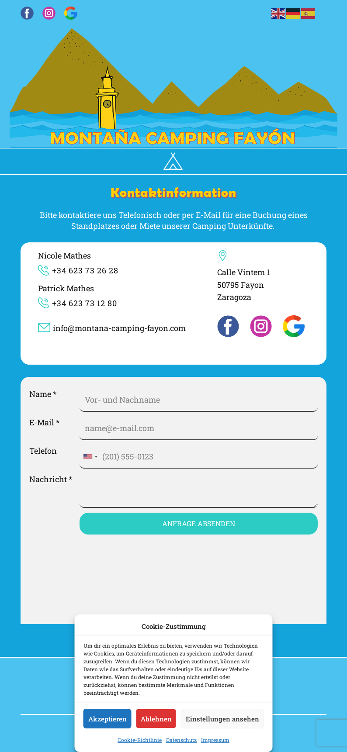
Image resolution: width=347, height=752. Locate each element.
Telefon (43, 450)
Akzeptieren (107, 718)
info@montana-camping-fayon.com (112, 329)
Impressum (215, 739)
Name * (42, 394)
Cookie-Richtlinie (140, 739)
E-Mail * (44, 422)
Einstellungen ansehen (222, 718)
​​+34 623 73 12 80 (77, 304)
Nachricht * (50, 479)
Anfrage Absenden (198, 523)
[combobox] (90, 456)
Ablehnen (156, 718)
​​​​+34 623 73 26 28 (78, 271)
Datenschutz (181, 739)
